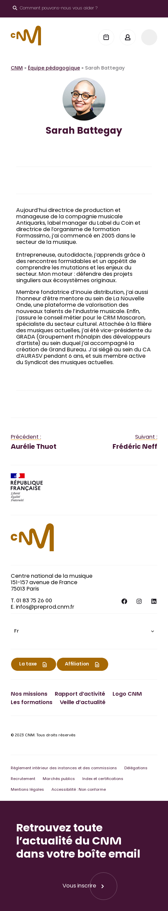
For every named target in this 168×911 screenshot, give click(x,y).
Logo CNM (127, 694)
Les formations (31, 702)
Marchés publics (59, 779)
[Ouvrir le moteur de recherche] (55, 8)
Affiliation (77, 664)
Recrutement (23, 779)
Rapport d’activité (80, 694)
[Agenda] (106, 37)
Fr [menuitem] (16, 631)
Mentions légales (27, 790)
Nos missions (29, 694)
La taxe (28, 664)
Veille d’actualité (83, 702)
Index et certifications (102, 779)
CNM (17, 68)
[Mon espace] (128, 37)
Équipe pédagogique (54, 68)
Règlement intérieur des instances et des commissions (64, 768)
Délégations (136, 768)
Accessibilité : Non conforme (78, 790)
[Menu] (149, 37)
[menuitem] (84, 631)
